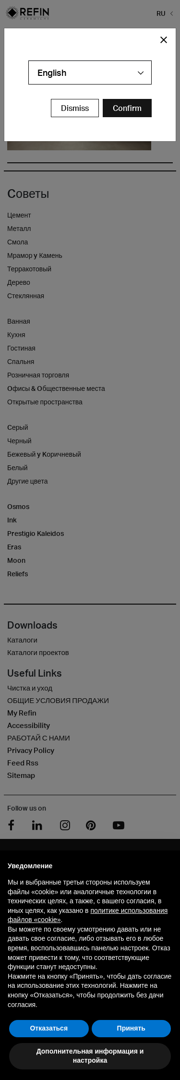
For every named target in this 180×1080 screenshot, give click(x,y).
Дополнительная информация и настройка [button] (90, 1056)
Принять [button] (131, 1028)
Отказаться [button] (49, 1028)
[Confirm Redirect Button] (127, 108)
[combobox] (90, 73)
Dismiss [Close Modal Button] (75, 108)
